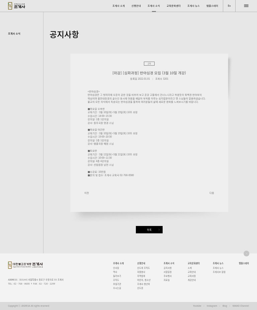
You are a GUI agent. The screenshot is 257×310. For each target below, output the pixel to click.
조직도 (116, 280)
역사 (115, 272)
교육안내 (192, 272)
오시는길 (117, 288)
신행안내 (136, 5)
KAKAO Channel (241, 305)
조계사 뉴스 (193, 5)
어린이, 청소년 (144, 280)
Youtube (197, 305)
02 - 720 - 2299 (47, 283)
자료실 (167, 280)
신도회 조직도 (143, 267)
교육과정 (192, 276)
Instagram (212, 305)
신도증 (140, 288)
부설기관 (117, 284)
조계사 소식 (154, 5)
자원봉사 (141, 272)
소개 (190, 267)
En (229, 5)
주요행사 (168, 276)
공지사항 (168, 267)
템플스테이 (212, 5)
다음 (211, 193)
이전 (86, 193)
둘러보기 (117, 276)
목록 (149, 229)
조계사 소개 (118, 5)
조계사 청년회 (143, 284)
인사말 (116, 267)
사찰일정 (168, 272)
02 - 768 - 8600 (22, 283)
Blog (225, 305)
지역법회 (141, 276)
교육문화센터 (174, 5)
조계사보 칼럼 (219, 272)
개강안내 (192, 280)
